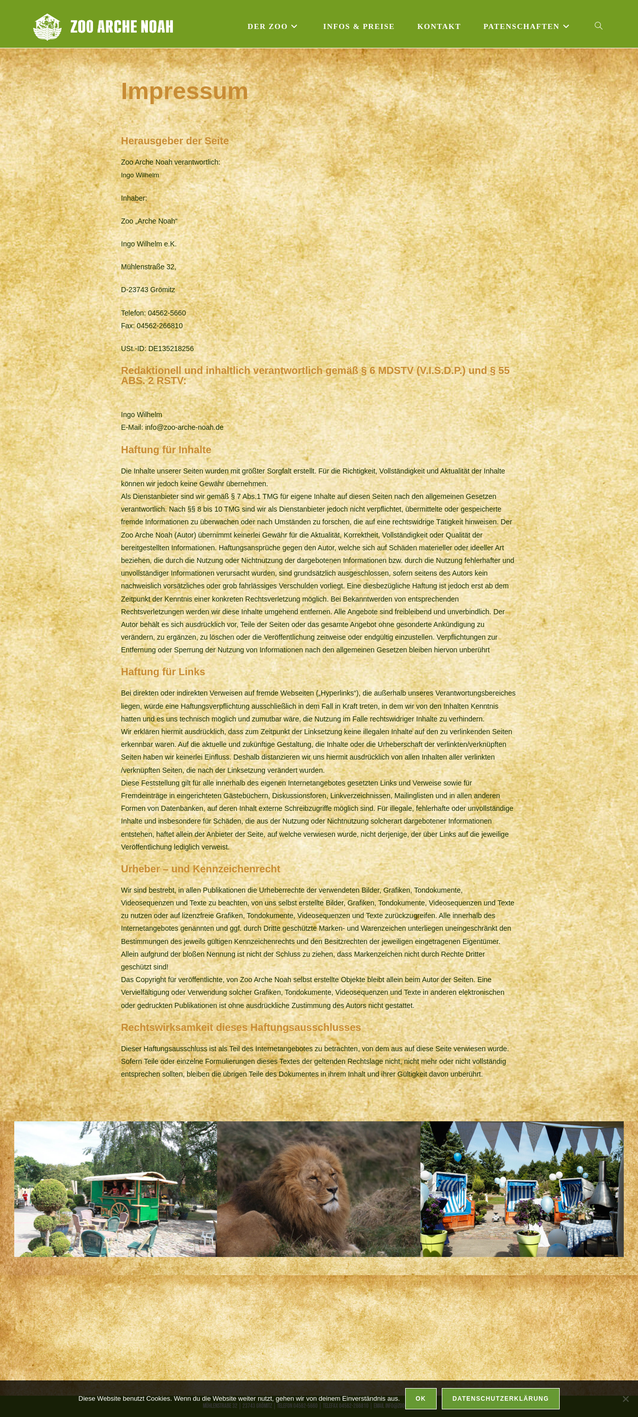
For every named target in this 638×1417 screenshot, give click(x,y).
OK (421, 1398)
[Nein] (625, 1399)
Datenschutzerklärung (500, 1398)
